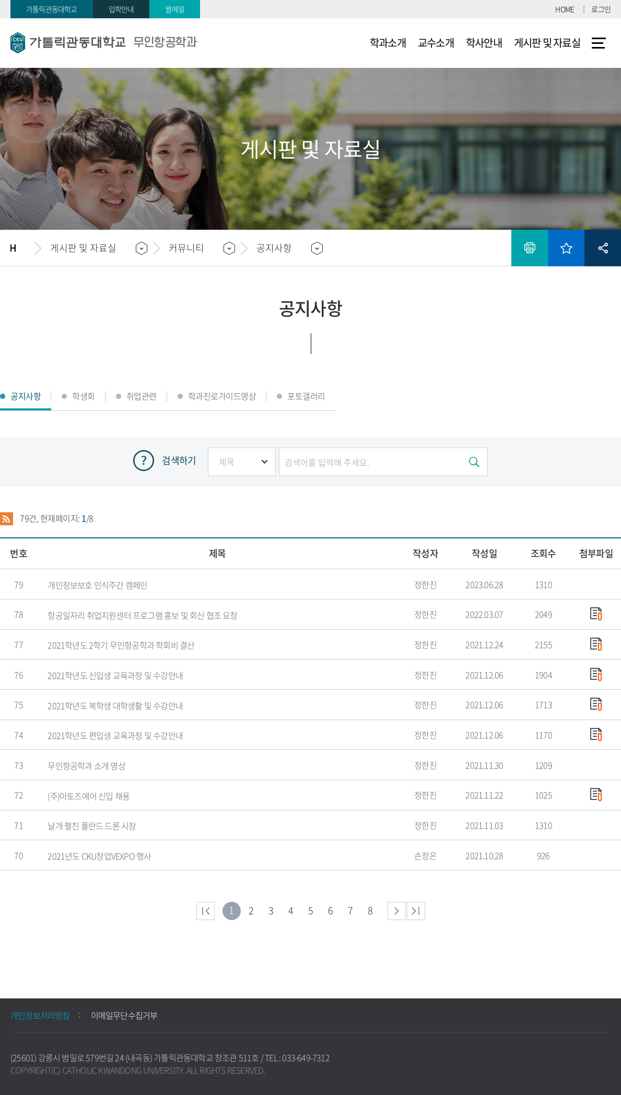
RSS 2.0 (6, 518)
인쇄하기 (529, 248)
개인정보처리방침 (40, 1015)
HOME (564, 9)
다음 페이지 (397, 911)
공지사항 (274, 248)
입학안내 (121, 9)
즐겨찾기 (566, 248)
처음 (205, 911)
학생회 (83, 396)
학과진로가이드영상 (222, 396)
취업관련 (141, 396)
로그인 (601, 9)
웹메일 (174, 9)
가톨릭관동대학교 (51, 9)
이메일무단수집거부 (124, 1015)
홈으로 (22, 248)
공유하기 (602, 248)
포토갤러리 (306, 396)
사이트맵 (599, 42)
